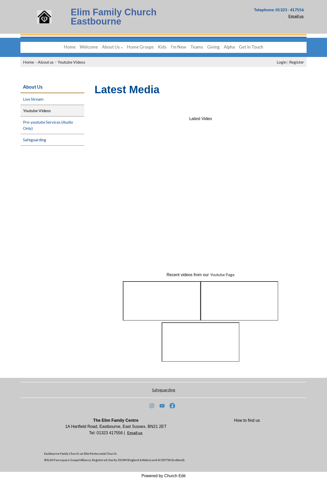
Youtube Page (222, 274)
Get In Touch (251, 47)
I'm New (178, 47)
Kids (162, 47)
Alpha (229, 47)
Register (296, 62)
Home (70, 47)
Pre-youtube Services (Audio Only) (48, 125)
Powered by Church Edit (164, 476)
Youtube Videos (71, 62)
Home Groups (140, 47)
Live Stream (33, 99)
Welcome (89, 47)
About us (46, 62)
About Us (111, 47)
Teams (196, 47)
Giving (213, 47)
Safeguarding (34, 139)
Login (281, 62)
